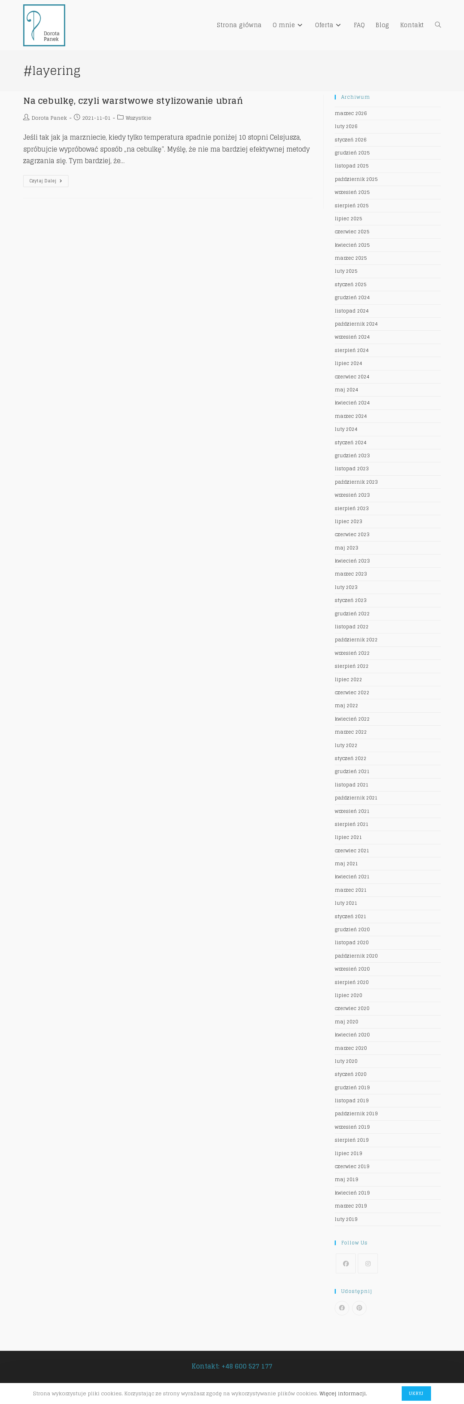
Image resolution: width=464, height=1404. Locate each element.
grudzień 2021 (352, 771)
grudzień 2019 (352, 1087)
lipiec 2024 (348, 363)
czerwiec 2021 (352, 851)
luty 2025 (346, 271)
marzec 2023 (351, 574)
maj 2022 (346, 705)
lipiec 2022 (348, 679)
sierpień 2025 (352, 206)
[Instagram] (368, 1263)
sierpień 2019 (352, 1140)
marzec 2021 (351, 890)
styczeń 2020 (351, 1074)
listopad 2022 (352, 627)
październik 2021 (356, 798)
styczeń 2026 (351, 140)
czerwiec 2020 (352, 1008)
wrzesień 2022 (352, 653)
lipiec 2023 (348, 521)
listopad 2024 (352, 311)
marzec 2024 (351, 416)
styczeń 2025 (351, 284)
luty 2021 (346, 903)
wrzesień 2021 (352, 811)
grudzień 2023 (352, 455)
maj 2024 (346, 390)
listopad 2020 (352, 942)
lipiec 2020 (348, 995)
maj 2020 (346, 1022)
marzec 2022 (351, 732)
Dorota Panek (49, 117)
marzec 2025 (351, 258)
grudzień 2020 (352, 929)
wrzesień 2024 (352, 337)
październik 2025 (356, 179)
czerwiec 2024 (352, 377)
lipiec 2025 (348, 219)
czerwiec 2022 (352, 692)
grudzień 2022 (352, 614)
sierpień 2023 (352, 508)
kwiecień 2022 (352, 719)
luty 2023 (346, 587)
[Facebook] (346, 1263)
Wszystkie (138, 117)
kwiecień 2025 (352, 245)
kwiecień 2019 (352, 1193)
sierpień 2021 (352, 824)
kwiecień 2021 (352, 877)
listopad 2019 (352, 1101)
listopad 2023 (352, 469)
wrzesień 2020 (352, 969)
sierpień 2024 (352, 350)
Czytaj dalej (48, 182)
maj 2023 (346, 548)
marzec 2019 (351, 1206)
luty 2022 (346, 745)
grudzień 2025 (352, 153)
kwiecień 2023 (352, 561)
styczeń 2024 (351, 442)
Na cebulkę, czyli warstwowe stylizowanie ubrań (133, 101)
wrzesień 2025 (352, 192)
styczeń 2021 (351, 916)
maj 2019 (346, 1179)
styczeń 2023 (351, 600)
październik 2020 (356, 956)
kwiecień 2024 (352, 403)
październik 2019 (356, 1114)
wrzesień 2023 (352, 495)
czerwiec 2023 (352, 534)
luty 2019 (346, 1219)
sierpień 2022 (352, 666)
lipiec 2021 (348, 837)
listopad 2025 (352, 166)
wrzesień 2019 (352, 1127)
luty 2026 (346, 126)
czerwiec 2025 (352, 232)
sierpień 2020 (352, 982)
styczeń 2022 (351, 758)
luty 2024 (346, 429)
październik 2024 (356, 324)
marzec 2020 (351, 1048)
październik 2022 (356, 640)
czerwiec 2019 (352, 1166)
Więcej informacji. (343, 1393)
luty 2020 (346, 1061)
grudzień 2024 (352, 297)
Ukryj (416, 1393)
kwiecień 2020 (352, 1035)
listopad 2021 (352, 785)
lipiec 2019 (348, 1153)
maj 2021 (346, 864)
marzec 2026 (351, 113)
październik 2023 (356, 482)
